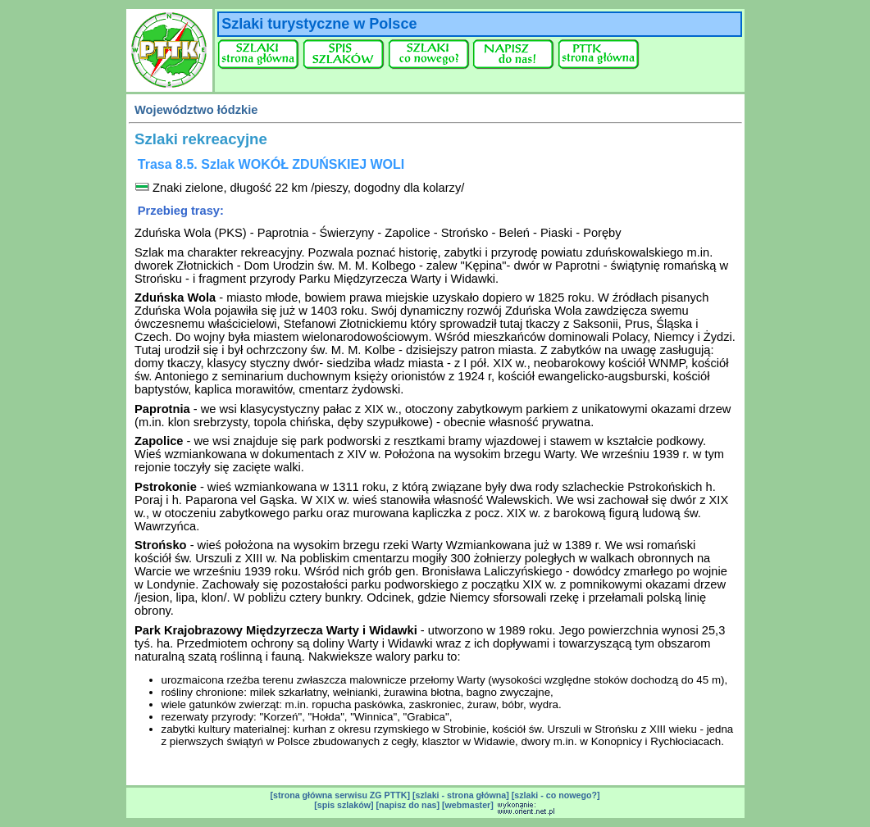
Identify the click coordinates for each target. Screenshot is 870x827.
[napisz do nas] (408, 805)
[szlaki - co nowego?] (556, 795)
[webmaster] (468, 805)
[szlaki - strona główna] (460, 795)
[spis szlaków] (343, 805)
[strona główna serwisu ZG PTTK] (340, 795)
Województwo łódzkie (195, 109)
